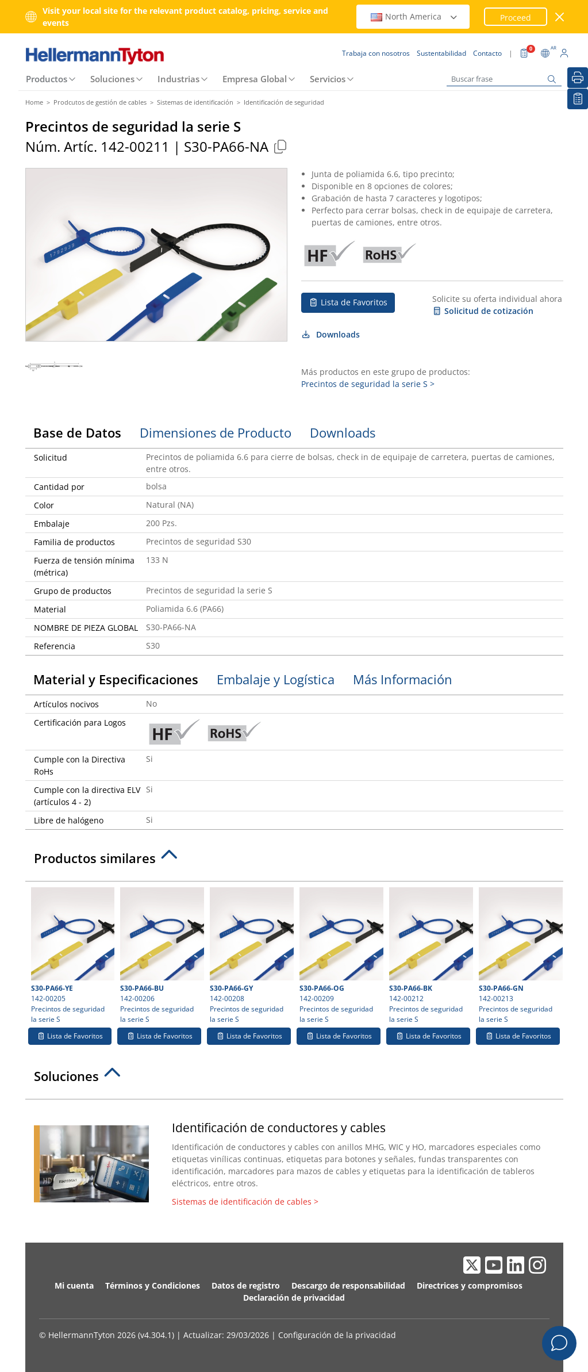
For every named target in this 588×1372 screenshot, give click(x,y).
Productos (46, 79)
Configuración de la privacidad (337, 1334)
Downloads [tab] (342, 432)
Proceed (515, 17)
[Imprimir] (577, 77)
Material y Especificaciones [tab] (115, 679)
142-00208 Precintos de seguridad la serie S (250, 955)
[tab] (294, 861)
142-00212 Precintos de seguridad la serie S (429, 955)
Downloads (330, 334)
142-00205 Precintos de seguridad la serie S (71, 955)
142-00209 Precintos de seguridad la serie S (340, 955)
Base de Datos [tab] (77, 432)
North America (414, 16)
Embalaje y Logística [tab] (276, 679)
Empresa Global (254, 79)
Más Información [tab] (402, 679)
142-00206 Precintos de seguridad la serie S (160, 955)
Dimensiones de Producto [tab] (215, 432)
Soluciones (112, 79)
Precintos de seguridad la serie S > (368, 383)
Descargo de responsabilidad (348, 1285)
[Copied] (280, 146)
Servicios (327, 79)
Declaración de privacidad (294, 1297)
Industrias (178, 79)
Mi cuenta (74, 1285)
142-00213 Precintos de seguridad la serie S (519, 955)
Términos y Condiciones (152, 1285)
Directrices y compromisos (469, 1285)
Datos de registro (246, 1285)
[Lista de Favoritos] (577, 99)
